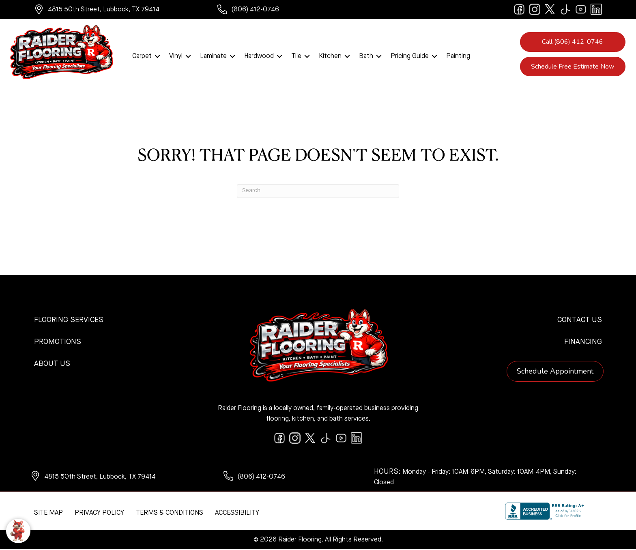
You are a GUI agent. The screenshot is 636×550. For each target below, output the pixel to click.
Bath (366, 57)
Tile (296, 57)
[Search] (318, 192)
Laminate (213, 57)
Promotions (57, 342)
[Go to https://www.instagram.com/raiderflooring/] (534, 9)
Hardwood (259, 57)
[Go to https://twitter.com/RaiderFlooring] (550, 9)
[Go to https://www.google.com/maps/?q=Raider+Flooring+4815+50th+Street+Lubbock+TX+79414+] (117, 10)
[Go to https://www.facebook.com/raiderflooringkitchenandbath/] (519, 9)
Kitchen (330, 57)
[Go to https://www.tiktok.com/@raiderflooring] (565, 9)
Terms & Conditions (169, 514)
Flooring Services (68, 320)
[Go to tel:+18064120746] (263, 10)
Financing (583, 342)
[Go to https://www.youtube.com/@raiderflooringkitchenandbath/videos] (581, 9)
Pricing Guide (410, 57)
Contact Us (579, 320)
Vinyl (176, 57)
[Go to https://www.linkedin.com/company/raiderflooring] (596, 9)
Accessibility (237, 514)
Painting (458, 57)
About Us (52, 364)
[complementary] (59, 505)
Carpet (142, 57)
